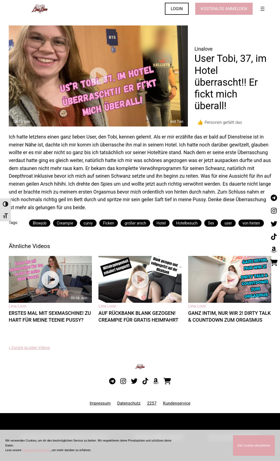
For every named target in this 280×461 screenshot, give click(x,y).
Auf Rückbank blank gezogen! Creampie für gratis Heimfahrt (138, 316)
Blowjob (39, 223)
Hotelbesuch (187, 223)
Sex (211, 223)
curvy (88, 223)
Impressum (100, 403)
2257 (151, 403)
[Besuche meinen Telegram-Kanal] (274, 198)
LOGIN (177, 8)
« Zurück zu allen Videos (29, 347)
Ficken (108, 223)
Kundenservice (176, 403)
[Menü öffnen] (262, 8)
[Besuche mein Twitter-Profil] (274, 224)
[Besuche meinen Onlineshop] (274, 263)
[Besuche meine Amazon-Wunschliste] (274, 250)
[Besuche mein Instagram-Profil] (274, 211)
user (228, 223)
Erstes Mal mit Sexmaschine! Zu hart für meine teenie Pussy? (50, 316)
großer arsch (135, 223)
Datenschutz (129, 403)
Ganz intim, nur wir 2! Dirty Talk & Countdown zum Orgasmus (229, 316)
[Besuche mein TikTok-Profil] (274, 237)
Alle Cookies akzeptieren (253, 445)
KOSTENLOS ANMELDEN (224, 8)
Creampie (65, 223)
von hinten (251, 223)
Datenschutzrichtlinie (36, 450)
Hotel (161, 223)
